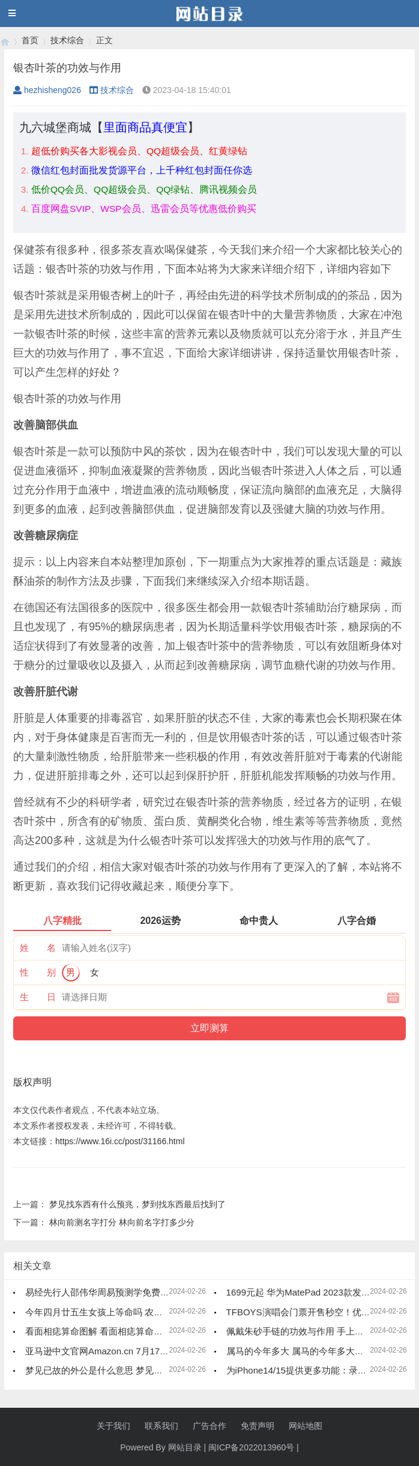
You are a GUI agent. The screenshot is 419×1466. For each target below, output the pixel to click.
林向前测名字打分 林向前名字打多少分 (121, 1222)
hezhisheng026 (47, 90)
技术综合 (67, 40)
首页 (30, 40)
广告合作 (209, 1426)
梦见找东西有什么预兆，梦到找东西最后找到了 (137, 1204)
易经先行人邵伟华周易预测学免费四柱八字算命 (119, 1292)
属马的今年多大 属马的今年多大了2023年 (309, 1351)
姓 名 (38, 948)
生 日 (38, 997)
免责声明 (257, 1426)
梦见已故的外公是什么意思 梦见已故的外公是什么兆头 (134, 1370)
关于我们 (113, 1426)
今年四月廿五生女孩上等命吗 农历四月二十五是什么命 (134, 1312)
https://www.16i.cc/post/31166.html (120, 1141)
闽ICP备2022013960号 (251, 1447)
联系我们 (161, 1426)
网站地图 (305, 1426)
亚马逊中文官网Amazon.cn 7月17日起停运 (110, 1351)
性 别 (38, 972)
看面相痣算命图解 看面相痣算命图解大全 (107, 1331)
